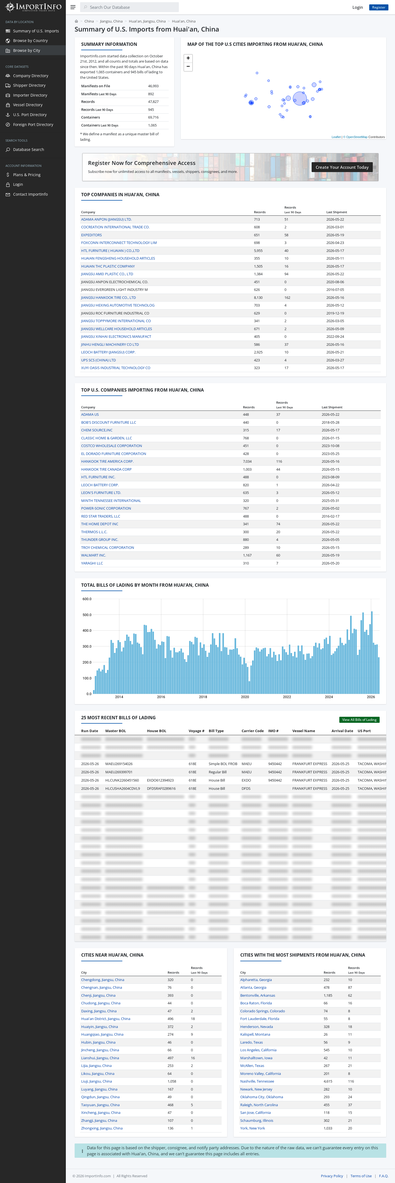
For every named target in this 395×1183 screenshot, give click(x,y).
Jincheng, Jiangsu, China (100, 1049)
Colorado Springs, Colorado (262, 1010)
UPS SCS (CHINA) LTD (98, 360)
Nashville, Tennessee (257, 1081)
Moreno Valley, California (260, 1073)
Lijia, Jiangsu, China (96, 1065)
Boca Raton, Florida (256, 1003)
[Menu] (73, 7)
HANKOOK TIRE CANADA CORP (106, 469)
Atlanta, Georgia (253, 987)
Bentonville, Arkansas (257, 995)
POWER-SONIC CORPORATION (106, 508)
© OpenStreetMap (355, 137)
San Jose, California (255, 1112)
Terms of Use (361, 1175)
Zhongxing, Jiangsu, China (102, 1128)
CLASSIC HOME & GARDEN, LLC (106, 437)
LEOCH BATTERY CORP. (100, 484)
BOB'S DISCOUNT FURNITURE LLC (108, 422)
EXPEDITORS (91, 234)
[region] (33, 598)
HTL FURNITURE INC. (98, 476)
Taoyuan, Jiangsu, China (100, 1104)
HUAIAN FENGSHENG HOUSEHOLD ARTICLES (118, 258)
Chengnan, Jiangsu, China (101, 987)
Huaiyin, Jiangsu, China (99, 1026)
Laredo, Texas (251, 1042)
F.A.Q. (383, 1175)
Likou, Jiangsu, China (97, 1073)
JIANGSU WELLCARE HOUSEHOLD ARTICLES (116, 328)
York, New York (252, 1128)
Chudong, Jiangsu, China (100, 1003)
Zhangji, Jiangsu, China (99, 1120)
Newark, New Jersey (256, 1089)
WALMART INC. (93, 555)
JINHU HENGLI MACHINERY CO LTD (110, 344)
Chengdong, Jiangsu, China (102, 979)
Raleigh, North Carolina (259, 1104)
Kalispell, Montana (255, 1034)
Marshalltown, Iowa (256, 1057)
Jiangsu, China (111, 21)
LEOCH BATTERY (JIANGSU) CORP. (108, 352)
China (89, 21)
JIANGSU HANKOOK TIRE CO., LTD (108, 297)
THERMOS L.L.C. (94, 531)
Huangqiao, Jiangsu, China (102, 1034)
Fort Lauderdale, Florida (259, 1018)
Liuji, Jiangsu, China (96, 1081)
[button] (188, 59)
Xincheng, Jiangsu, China (100, 1112)
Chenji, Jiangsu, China (98, 995)
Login (357, 7)
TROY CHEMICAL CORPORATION (107, 547)
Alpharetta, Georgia (256, 979)
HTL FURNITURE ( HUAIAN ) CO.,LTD (110, 250)
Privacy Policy (332, 1175)
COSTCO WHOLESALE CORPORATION (111, 445)
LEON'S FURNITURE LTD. (101, 492)
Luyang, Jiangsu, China (99, 1089)
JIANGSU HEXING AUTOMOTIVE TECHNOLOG (117, 305)
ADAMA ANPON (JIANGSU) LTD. (106, 219)
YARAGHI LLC (92, 563)
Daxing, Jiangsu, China (99, 1010)
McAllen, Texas (252, 1065)
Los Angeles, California (258, 1049)
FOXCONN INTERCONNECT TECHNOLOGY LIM (119, 242)
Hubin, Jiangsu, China (98, 1042)
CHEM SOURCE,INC (96, 430)
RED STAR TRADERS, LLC (100, 516)
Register (378, 7)
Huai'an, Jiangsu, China (147, 21)
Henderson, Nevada (256, 1026)
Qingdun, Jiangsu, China (100, 1096)
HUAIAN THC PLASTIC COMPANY (108, 266)
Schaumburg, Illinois (256, 1120)
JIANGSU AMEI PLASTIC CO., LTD (107, 273)
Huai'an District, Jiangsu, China (105, 1018)
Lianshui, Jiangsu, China (100, 1057)
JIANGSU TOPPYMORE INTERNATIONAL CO (116, 320)
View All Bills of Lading (359, 719)
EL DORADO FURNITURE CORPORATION (113, 453)
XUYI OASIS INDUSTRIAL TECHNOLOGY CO (115, 367)
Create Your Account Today (342, 167)
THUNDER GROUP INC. (99, 539)
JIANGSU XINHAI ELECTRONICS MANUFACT (116, 336)
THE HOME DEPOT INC (99, 523)
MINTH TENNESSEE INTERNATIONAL (111, 500)
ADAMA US (90, 414)
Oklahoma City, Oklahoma (261, 1096)
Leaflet (336, 137)
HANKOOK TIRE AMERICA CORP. (107, 461)
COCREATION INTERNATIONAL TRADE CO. (115, 226)
